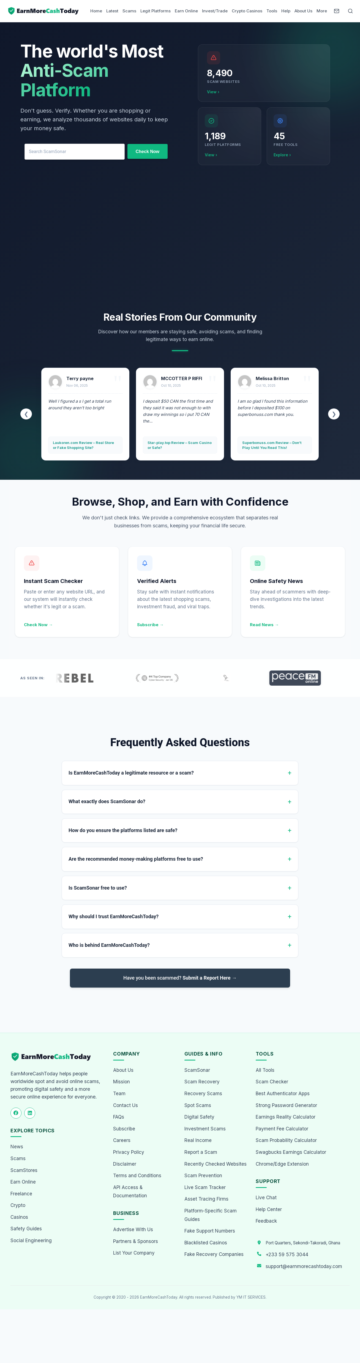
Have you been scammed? (180, 978)
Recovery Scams (203, 1093)
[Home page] (44, 11)
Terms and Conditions (137, 1175)
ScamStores (23, 1170)
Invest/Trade (215, 10)
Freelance (21, 1193)
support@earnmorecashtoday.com (304, 1266)
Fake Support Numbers (209, 1231)
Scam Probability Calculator (286, 1140)
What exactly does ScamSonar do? (107, 802)
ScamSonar (197, 1070)
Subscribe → (150, 624)
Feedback (266, 1221)
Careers (121, 1140)
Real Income (198, 1140)
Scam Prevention (203, 1175)
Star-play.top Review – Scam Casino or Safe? (269, 445)
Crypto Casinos (247, 10)
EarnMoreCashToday (158, 1297)
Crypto (17, 1205)
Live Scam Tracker (205, 1187)
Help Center (269, 1209)
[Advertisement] (180, 239)
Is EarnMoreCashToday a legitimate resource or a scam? (131, 773)
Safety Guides (26, 1229)
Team (119, 1093)
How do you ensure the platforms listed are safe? (123, 830)
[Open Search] (350, 11)
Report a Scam (200, 1152)
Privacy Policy (128, 1152)
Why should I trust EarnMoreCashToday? (114, 916)
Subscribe (124, 1129)
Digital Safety (199, 1117)
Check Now (147, 151)
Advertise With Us (133, 1229)
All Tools (265, 1070)
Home (96, 10)
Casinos (19, 1217)
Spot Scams (197, 1105)
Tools (271, 10)
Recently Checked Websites (215, 1164)
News (16, 1147)
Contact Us (125, 1105)
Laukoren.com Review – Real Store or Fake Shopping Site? (172, 445)
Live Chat (266, 1197)
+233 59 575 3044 (287, 1254)
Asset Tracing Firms (206, 1199)
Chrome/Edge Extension (282, 1164)
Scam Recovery (202, 1082)
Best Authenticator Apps (283, 1093)
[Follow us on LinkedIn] (29, 1113)
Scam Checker (272, 1082)
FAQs (118, 1117)
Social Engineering (31, 1240)
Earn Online (186, 10)
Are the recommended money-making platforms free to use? (136, 859)
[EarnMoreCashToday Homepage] (53, 1057)
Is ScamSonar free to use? (98, 888)
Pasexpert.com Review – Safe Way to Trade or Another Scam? (78, 445)
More (322, 10)
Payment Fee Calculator (282, 1129)
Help (285, 10)
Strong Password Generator (286, 1105)
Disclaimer (124, 1164)
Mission (121, 1082)
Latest (112, 10)
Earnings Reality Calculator (285, 1117)
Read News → (264, 624)
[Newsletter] (336, 11)
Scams (129, 10)
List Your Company (134, 1253)
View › (213, 91)
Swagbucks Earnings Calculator (291, 1152)
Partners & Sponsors (135, 1241)
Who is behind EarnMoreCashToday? (109, 945)
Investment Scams (205, 1129)
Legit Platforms (155, 10)
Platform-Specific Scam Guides (210, 1215)
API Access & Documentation (130, 1192)
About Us (303, 10)
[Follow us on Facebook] (15, 1113)
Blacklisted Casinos (205, 1242)
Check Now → (38, 624)
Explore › (282, 154)
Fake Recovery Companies (214, 1254)
